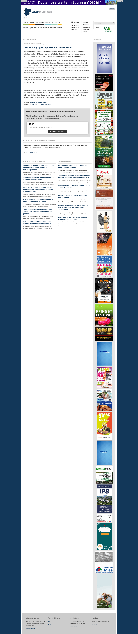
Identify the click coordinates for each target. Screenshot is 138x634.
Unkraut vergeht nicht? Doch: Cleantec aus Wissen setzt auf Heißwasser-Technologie (73, 207)
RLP (59, 22)
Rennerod (34, 39)
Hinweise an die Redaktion (41, 105)
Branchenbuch (39, 32)
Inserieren (85, 22)
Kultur (54, 22)
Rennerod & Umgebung (38, 102)
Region (26, 22)
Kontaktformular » (97, 625)
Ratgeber (46, 27)
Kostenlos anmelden (57, 131)
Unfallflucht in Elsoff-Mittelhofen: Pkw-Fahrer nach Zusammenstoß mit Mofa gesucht (38, 212)
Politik (32, 22)
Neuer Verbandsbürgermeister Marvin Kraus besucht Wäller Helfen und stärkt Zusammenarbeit (38, 190)
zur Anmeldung (31, 153)
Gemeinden (53, 27)
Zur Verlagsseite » (31, 628)
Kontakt (85, 31)
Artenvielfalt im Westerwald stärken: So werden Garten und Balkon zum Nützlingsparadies (38, 168)
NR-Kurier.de (74, 27)
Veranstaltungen (36, 27)
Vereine (48, 22)
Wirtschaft (40, 22)
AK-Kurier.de (74, 25)
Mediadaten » (74, 626)
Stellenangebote (28, 32)
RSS (49, 621)
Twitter (50, 625)
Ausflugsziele (49, 32)
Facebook (76, 22)
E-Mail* (31, 124)
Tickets (97, 27)
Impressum (86, 29)
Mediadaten (86, 24)
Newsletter (74, 29)
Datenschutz (86, 27)
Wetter (60, 27)
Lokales (27, 28)
